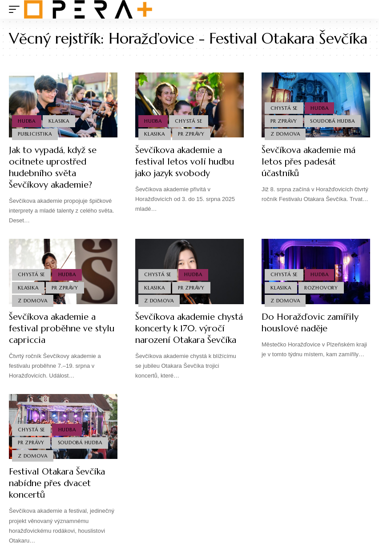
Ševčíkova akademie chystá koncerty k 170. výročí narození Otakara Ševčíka (189, 328)
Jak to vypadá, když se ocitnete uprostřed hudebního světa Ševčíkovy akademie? (53, 167)
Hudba (27, 121)
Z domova (285, 134)
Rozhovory (321, 288)
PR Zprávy (191, 134)
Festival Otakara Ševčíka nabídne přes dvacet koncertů (57, 483)
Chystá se (188, 121)
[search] (363, 9)
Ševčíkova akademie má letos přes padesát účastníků (308, 162)
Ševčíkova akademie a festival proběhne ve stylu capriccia (61, 328)
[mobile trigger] (16, 9)
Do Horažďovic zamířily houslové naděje (310, 322)
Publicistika (35, 134)
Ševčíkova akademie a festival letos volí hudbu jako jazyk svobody (184, 162)
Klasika (58, 121)
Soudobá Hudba (332, 121)
